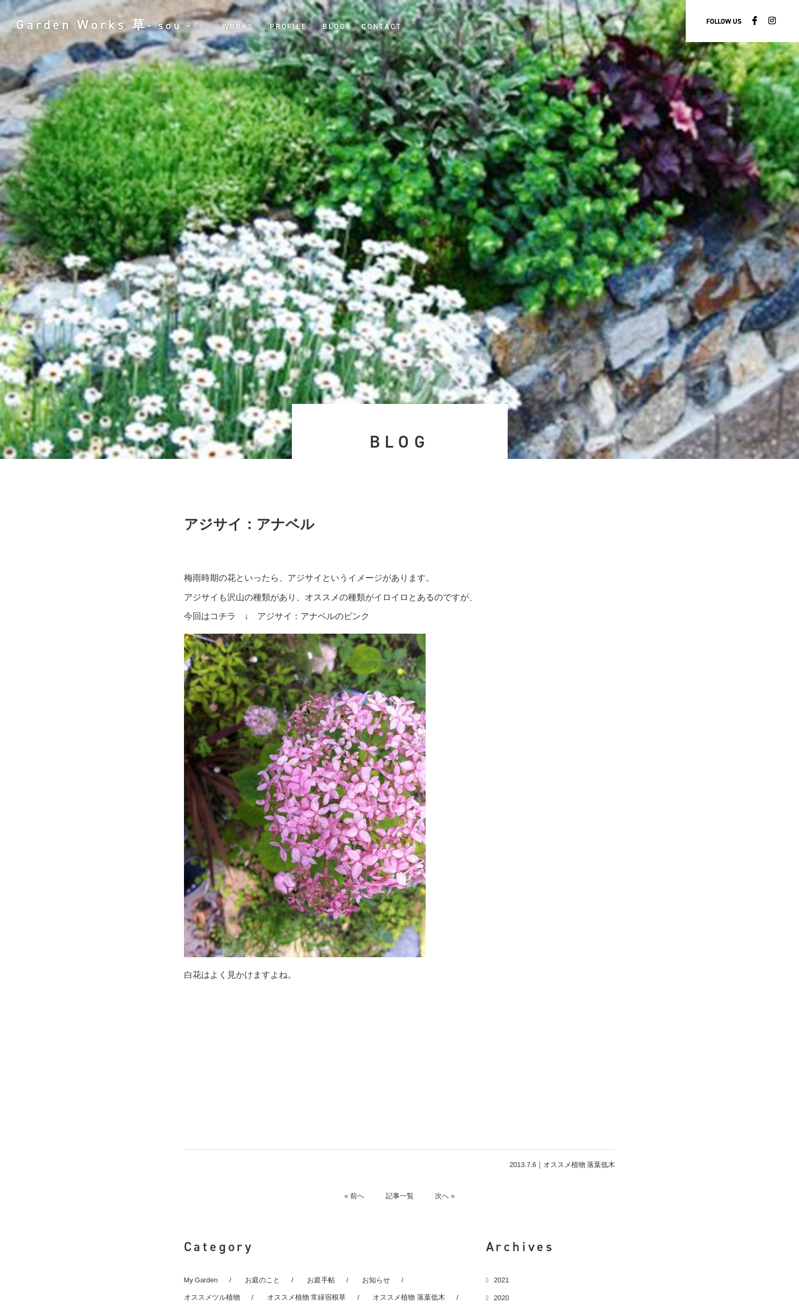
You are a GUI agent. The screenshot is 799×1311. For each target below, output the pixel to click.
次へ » (445, 1195)
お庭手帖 (321, 1280)
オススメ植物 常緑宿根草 (306, 1297)
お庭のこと (262, 1280)
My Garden (201, 1280)
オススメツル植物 (212, 1297)
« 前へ (354, 1195)
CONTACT (382, 26)
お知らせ (376, 1280)
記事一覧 (400, 1195)
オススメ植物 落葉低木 (579, 1165)
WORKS (239, 26)
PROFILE (289, 26)
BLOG (335, 26)
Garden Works (105, 24)
